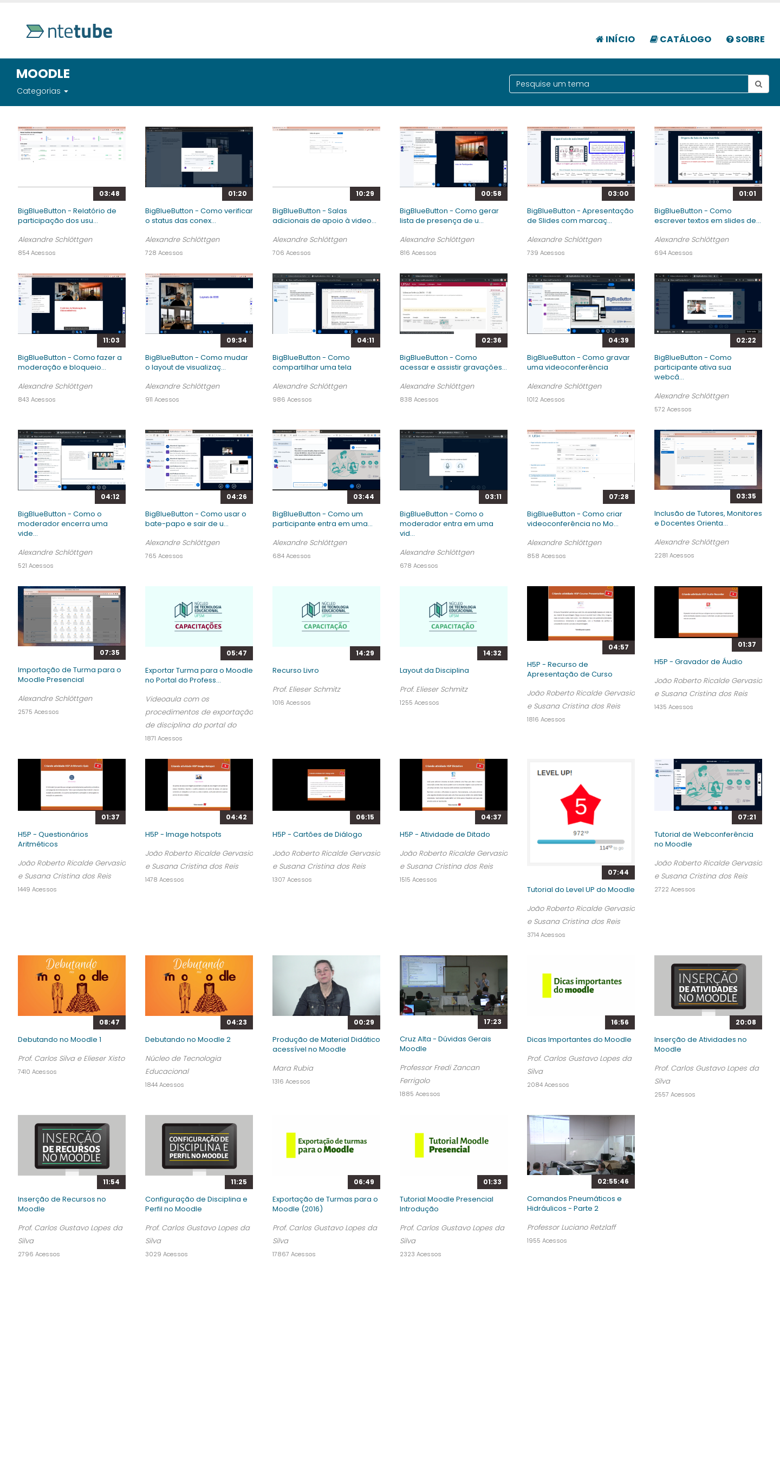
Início (615, 39)
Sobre (745, 39)
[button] (65, 91)
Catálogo (680, 39)
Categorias (39, 91)
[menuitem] (615, 33)
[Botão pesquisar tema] (758, 84)
